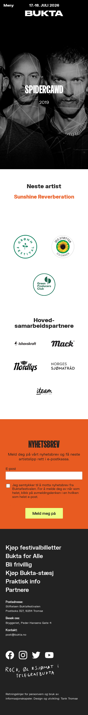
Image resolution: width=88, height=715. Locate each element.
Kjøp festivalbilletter (33, 547)
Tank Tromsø (69, 698)
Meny (9, 5)
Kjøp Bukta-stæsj (30, 572)
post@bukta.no (16, 634)
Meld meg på (44, 513)
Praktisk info (23, 581)
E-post (11, 469)
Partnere (17, 589)
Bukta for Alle (24, 555)
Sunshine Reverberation (44, 196)
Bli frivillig (19, 564)
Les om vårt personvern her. (29, 505)
